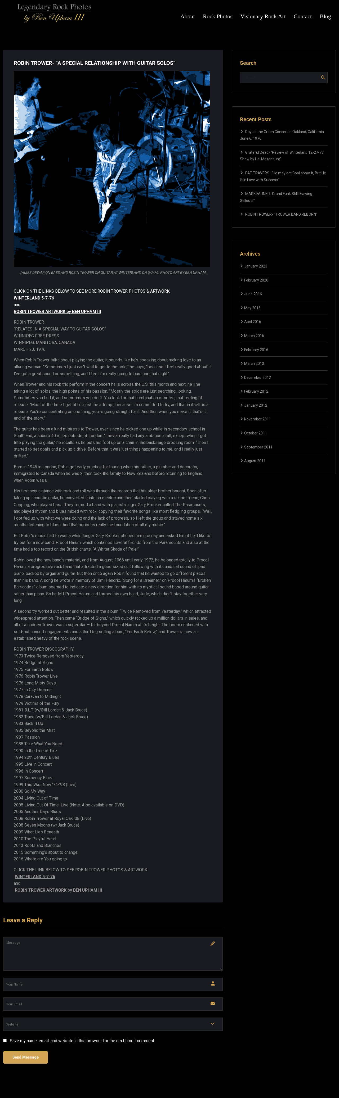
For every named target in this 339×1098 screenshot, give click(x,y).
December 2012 (257, 377)
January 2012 (255, 405)
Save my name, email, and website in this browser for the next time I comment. (82, 1040)
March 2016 (254, 336)
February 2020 (256, 280)
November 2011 (257, 419)
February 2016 (256, 350)
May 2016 (252, 308)
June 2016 (253, 294)
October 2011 (255, 433)
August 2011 (255, 461)
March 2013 (254, 363)
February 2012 (256, 391)
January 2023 (255, 266)
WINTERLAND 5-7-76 (34, 298)
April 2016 (252, 322)
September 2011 (258, 447)
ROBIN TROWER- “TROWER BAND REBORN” (281, 214)
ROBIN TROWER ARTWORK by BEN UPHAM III (57, 311)
